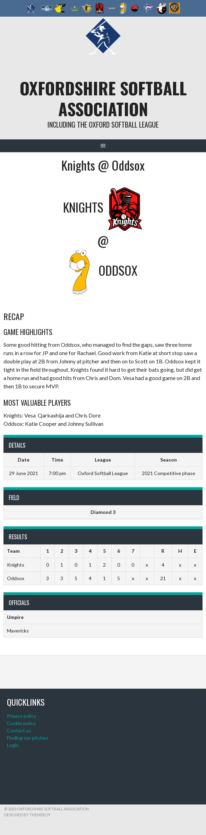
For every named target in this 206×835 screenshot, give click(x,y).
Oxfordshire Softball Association (103, 98)
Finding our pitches (27, 738)
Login (13, 745)
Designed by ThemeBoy (27, 814)
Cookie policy (21, 723)
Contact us (19, 730)
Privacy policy (21, 716)
